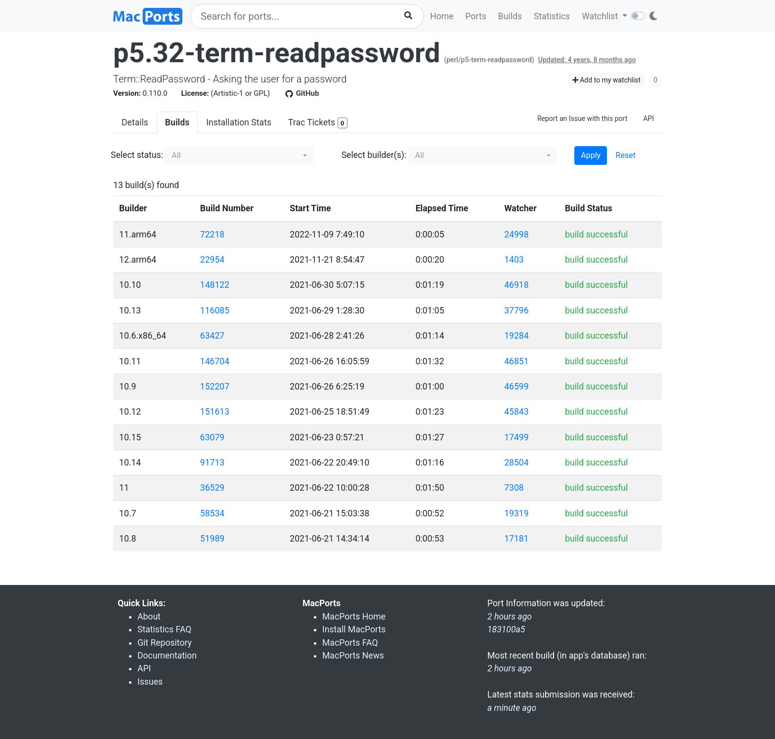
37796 (516, 310)
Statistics (552, 16)
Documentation (167, 656)
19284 (516, 336)
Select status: (137, 155)
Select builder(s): (374, 155)
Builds (510, 16)
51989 (212, 539)
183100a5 (506, 629)
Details (135, 122)
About (149, 617)
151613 (214, 412)
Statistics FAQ (164, 629)
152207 (214, 386)
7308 (514, 488)
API (648, 118)
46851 (516, 361)
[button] (239, 155)
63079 (212, 437)
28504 (516, 462)
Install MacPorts (354, 629)
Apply (591, 155)
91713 (212, 462)
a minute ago (511, 708)
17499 (516, 437)
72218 (212, 234)
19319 (516, 513)
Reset (626, 155)
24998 (516, 234)
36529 (212, 488)
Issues (150, 682)
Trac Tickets (317, 123)
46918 (516, 285)
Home (441, 16)
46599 (516, 386)
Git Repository (164, 643)
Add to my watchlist (606, 80)
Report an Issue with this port (582, 118)
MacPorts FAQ (350, 643)
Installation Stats (238, 122)
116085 (214, 310)
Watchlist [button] (601, 16)
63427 (212, 336)
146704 (214, 361)
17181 (516, 539)
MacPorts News (353, 656)
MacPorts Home (354, 617)
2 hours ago (509, 668)
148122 (214, 285)
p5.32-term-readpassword (276, 53)
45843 (516, 412)
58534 (212, 513)
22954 (212, 260)
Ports (476, 16)
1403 (514, 260)
